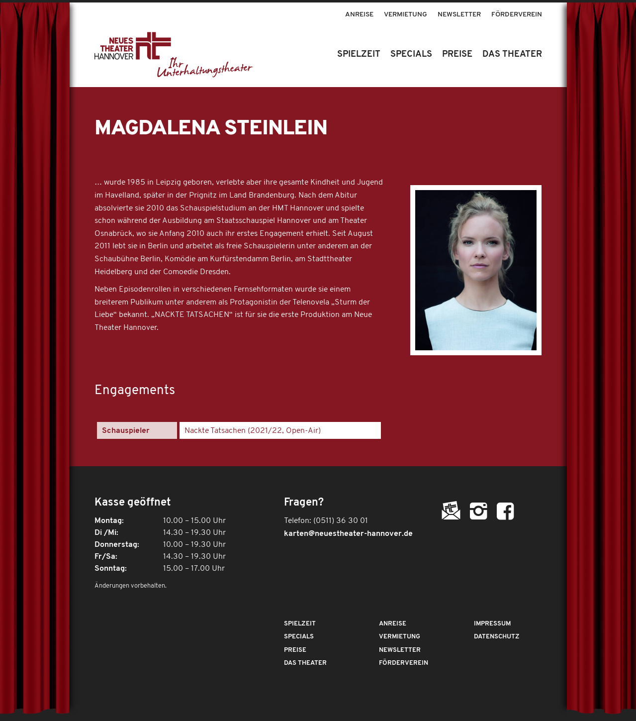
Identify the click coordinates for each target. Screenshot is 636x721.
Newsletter (459, 14)
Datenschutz (497, 636)
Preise (295, 650)
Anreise (359, 14)
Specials (299, 636)
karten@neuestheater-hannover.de (348, 534)
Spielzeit (300, 623)
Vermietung (405, 14)
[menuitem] (359, 9)
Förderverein (516, 14)
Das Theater (305, 663)
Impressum (492, 623)
